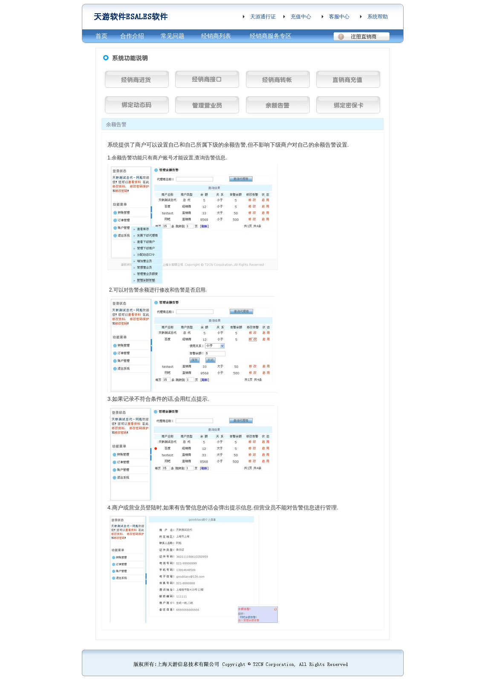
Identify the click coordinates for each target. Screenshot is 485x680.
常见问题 (173, 35)
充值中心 (301, 17)
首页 (101, 35)
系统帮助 (377, 17)
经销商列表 (216, 35)
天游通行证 (263, 17)
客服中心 (339, 17)
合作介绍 (132, 35)
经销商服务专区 (271, 35)
